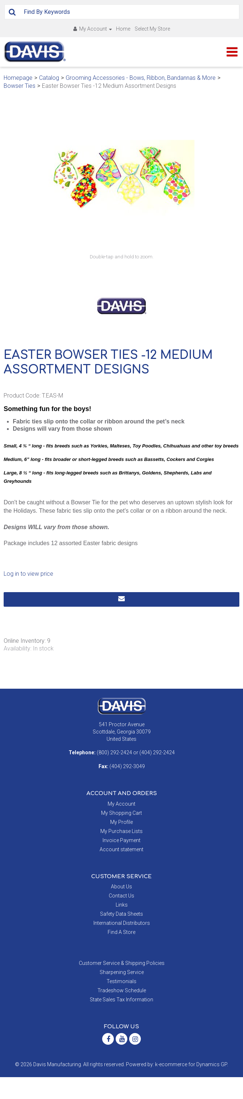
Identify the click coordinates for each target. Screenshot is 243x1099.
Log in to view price (28, 595)
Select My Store (152, 29)
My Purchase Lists (121, 853)
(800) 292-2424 (114, 774)
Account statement (121, 871)
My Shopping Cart (121, 835)
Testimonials (121, 1003)
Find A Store (121, 954)
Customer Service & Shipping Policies (122, 985)
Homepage (18, 77)
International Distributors (121, 945)
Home (123, 29)
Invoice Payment (121, 862)
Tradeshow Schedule (121, 1012)
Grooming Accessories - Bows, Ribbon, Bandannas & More (141, 77)
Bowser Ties (19, 85)
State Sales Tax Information (121, 1021)
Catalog (49, 77)
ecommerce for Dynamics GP (193, 1086)
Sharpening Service (122, 994)
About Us (121, 908)
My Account (92, 29)
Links (122, 927)
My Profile (121, 844)
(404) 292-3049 (127, 788)
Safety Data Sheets (121, 936)
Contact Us (121, 917)
